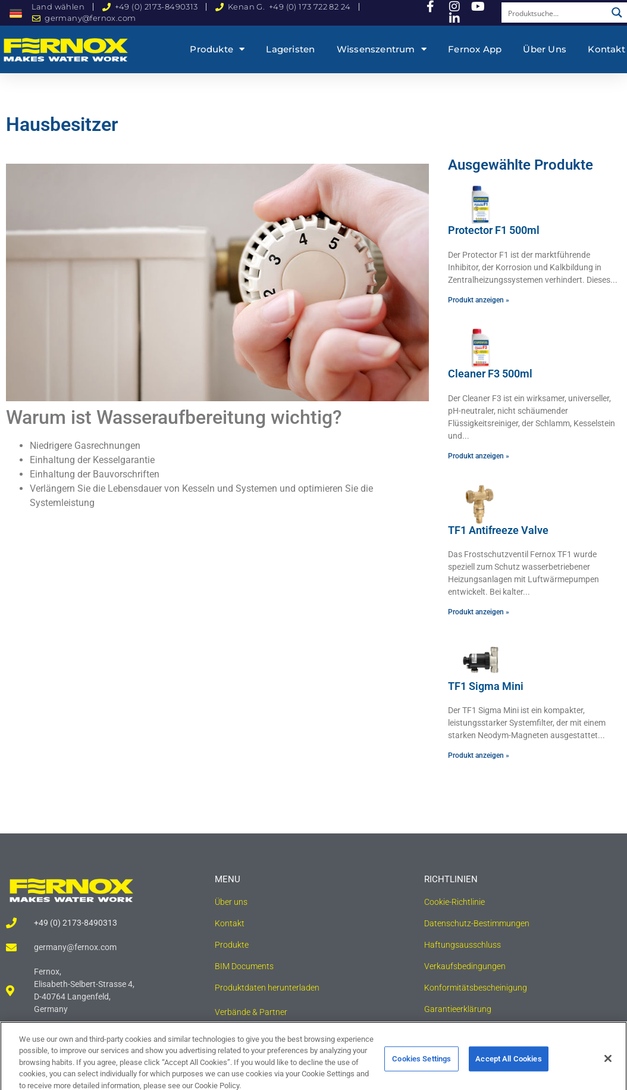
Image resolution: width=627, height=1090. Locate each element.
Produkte (217, 49)
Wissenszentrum (382, 49)
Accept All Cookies (508, 1068)
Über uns (544, 49)
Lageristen (290, 49)
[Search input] (554, 12)
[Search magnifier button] (617, 12)
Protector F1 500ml (494, 230)
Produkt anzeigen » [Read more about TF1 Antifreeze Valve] (478, 612)
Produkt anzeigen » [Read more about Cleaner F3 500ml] (478, 456)
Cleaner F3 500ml (490, 373)
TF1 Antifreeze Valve (498, 530)
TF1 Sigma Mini (485, 686)
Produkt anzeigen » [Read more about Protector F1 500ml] (478, 300)
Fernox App (474, 49)
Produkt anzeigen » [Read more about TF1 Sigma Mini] (478, 755)
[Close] (608, 1068)
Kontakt (606, 49)
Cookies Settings (421, 1068)
